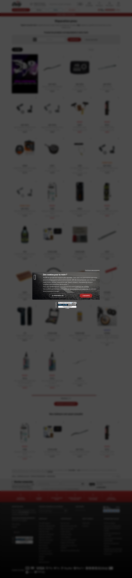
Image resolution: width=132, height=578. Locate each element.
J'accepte (86, 295)
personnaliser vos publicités (79, 289)
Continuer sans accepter (92, 270)
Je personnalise (58, 295)
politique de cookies (82, 287)
